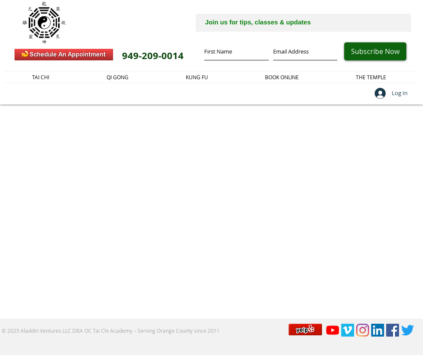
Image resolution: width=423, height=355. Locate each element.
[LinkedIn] (377, 330)
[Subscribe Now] (375, 51)
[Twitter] (407, 330)
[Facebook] (392, 330)
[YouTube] (332, 330)
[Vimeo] (347, 330)
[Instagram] (362, 330)
